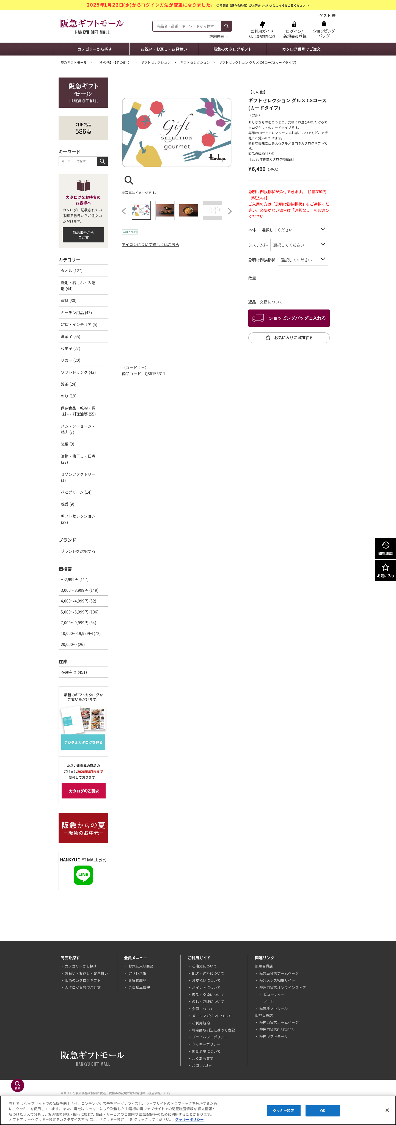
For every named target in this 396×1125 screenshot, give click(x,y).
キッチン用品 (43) (76, 312)
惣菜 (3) (67, 444)
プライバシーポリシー (210, 1037)
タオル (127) (71, 270)
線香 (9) (67, 504)
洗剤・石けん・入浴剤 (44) (78, 285)
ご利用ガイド (262, 29)
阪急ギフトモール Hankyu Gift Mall (92, 26)
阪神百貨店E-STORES (276, 1029)
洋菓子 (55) (70, 336)
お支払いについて (206, 980)
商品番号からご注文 (83, 235)
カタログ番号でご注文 (301, 49)
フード (268, 1001)
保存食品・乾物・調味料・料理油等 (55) (78, 411)
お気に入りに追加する (293, 337)
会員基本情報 (139, 987)
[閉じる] (387, 1110)
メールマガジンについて (211, 1015)
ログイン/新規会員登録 (294, 29)
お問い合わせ (202, 1065)
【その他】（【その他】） (114, 62)
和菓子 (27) (70, 348)
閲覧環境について (206, 1051)
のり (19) (68, 396)
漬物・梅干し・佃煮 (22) (78, 459)
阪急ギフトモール (74, 62)
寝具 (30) (68, 300)
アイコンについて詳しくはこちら (150, 244)
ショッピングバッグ (324, 29)
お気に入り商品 (140, 966)
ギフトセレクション (155, 62)
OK (322, 1110)
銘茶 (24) (68, 384)
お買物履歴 (137, 980)
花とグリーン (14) (76, 492)
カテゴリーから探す (95, 49)
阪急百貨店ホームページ (279, 973)
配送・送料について (208, 973)
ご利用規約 (201, 1023)
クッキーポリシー (206, 1044)
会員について (202, 1008)
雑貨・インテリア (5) (79, 324)
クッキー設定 (284, 1110)
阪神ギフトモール (273, 1036)
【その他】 (258, 92)
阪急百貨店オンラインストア (282, 987)
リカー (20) (70, 360)
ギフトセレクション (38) (78, 519)
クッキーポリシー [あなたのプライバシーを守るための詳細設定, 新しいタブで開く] (189, 1119)
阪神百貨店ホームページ (279, 1022)
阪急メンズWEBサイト (277, 980)
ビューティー (274, 994)
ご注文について (204, 966)
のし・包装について (208, 1001)
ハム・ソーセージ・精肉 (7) (78, 429)
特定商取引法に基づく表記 (213, 1030)
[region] (198, 1110)
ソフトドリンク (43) (78, 372)
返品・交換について (265, 302)
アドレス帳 (137, 973)
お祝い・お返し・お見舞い (164, 49)
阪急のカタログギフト (232, 49)
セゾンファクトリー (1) (78, 477)
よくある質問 (202, 1058)
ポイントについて (206, 987)
